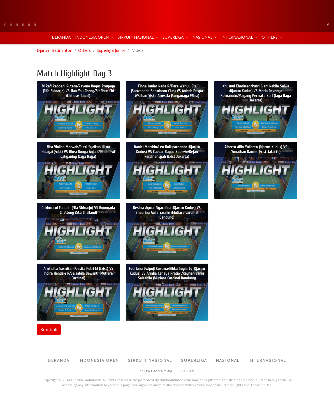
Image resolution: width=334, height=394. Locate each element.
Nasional (203, 37)
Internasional (237, 37)
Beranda (61, 37)
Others (270, 37)
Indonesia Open (92, 37)
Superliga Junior (111, 50)
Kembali (48, 329)
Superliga (174, 37)
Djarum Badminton (54, 50)
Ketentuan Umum (156, 370)
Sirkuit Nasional (136, 37)
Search (188, 370)
